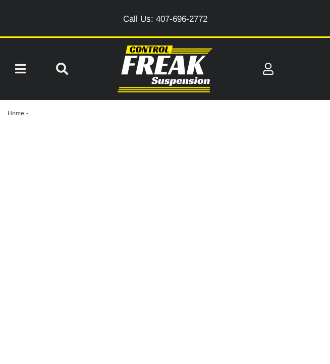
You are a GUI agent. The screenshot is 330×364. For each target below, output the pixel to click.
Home (16, 113)
